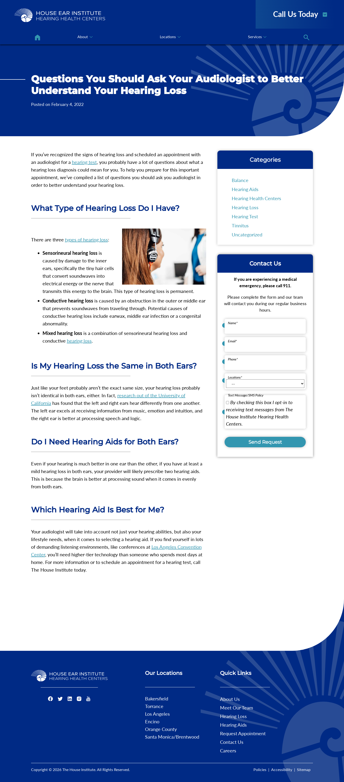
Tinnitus (240, 225)
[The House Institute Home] (59, 15)
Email (232, 341)
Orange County (161, 729)
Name (233, 323)
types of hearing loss (86, 239)
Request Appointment (243, 733)
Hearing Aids (245, 189)
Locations (235, 377)
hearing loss (79, 341)
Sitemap (304, 769)
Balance (240, 180)
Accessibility (281, 769)
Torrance (154, 706)
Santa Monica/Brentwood (172, 737)
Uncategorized (247, 234)
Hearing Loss (245, 207)
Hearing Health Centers (256, 198)
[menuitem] (37, 37)
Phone (233, 359)
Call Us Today (300, 13)
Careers (228, 750)
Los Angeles (157, 714)
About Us (230, 699)
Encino (152, 721)
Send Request (265, 442)
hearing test (84, 162)
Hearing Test (245, 216)
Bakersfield (156, 698)
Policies (259, 769)
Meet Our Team (236, 707)
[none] (84, 37)
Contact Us (231, 742)
